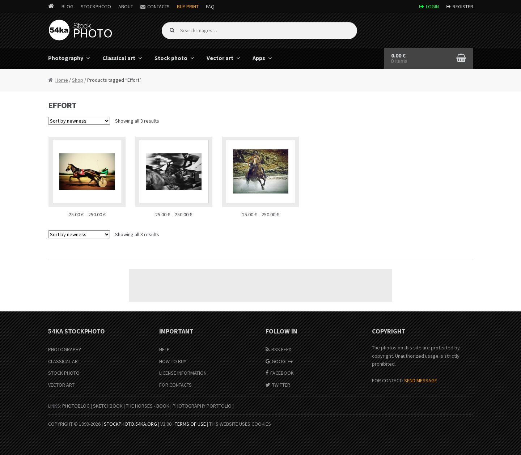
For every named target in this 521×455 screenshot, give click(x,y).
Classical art (118, 57)
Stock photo (170, 57)
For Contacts (175, 385)
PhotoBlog (76, 406)
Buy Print (188, 6)
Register (463, 6)
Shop (77, 80)
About (125, 6)
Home (61, 80)
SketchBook (108, 406)
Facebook (282, 373)
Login (432, 6)
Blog (67, 6)
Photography (65, 57)
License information (183, 373)
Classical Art (64, 361)
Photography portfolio (202, 406)
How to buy (172, 361)
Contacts (158, 6)
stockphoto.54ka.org (130, 424)
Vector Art (61, 385)
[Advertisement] (260, 285)
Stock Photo (64, 373)
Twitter (281, 385)
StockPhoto (96, 6)
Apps (259, 57)
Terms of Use (190, 424)
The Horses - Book (147, 406)
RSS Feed (281, 349)
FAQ (210, 6)
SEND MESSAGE (420, 380)
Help (164, 349)
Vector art (220, 57)
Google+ (282, 361)
